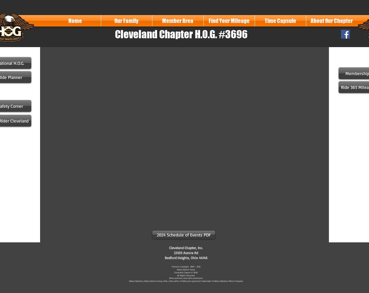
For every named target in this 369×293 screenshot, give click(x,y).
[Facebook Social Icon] (345, 34)
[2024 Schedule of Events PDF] (183, 235)
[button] (126, 21)
